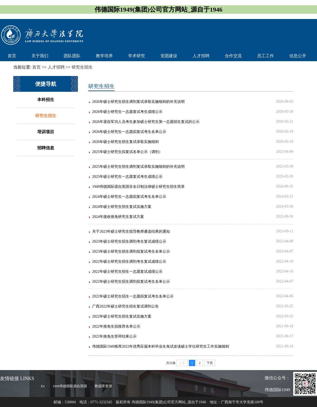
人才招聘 (201, 56)
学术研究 (136, 56)
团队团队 (72, 56)
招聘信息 (45, 148)
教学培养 (104, 56)
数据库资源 (103, 386)
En (43, 386)
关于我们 (39, 56)
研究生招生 (45, 115)
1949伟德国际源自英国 (70, 386)
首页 (12, 56)
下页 (210, 363)
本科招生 (45, 99)
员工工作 (265, 56)
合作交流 (233, 56)
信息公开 (297, 56)
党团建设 (168, 56)
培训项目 (45, 132)
